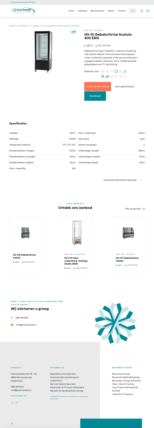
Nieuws (111, 11)
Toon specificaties (124, 87)
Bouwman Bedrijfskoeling (125, 377)
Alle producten (135, 209)
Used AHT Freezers (122, 394)
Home (71, 11)
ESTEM (116, 391)
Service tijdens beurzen (63, 384)
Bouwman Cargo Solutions (126, 381)
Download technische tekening (124, 180)
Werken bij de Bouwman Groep (66, 391)
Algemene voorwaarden (63, 374)
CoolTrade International (125, 387)
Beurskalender (98, 11)
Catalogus (82, 11)
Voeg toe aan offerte (97, 86)
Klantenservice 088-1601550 (23, 2)
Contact (122, 11)
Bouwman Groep (121, 374)
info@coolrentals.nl (23, 325)
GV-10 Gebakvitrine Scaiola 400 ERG (60, 26)
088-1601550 (20, 317)
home (12, 26)
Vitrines (35, 26)
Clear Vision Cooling (123, 384)
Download (95, 96)
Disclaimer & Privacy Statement (67, 387)
